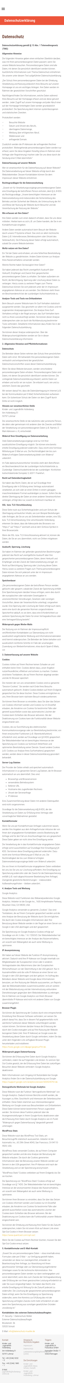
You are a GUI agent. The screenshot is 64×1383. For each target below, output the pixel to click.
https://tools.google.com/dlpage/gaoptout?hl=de (24, 1047)
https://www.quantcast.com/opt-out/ (18, 1235)
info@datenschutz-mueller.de (22, 1331)
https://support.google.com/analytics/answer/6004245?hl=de (30, 1082)
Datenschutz (28, 1349)
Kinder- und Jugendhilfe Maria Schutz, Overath (30, 1366)
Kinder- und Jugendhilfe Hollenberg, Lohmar (31, 1373)
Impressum (28, 1346)
